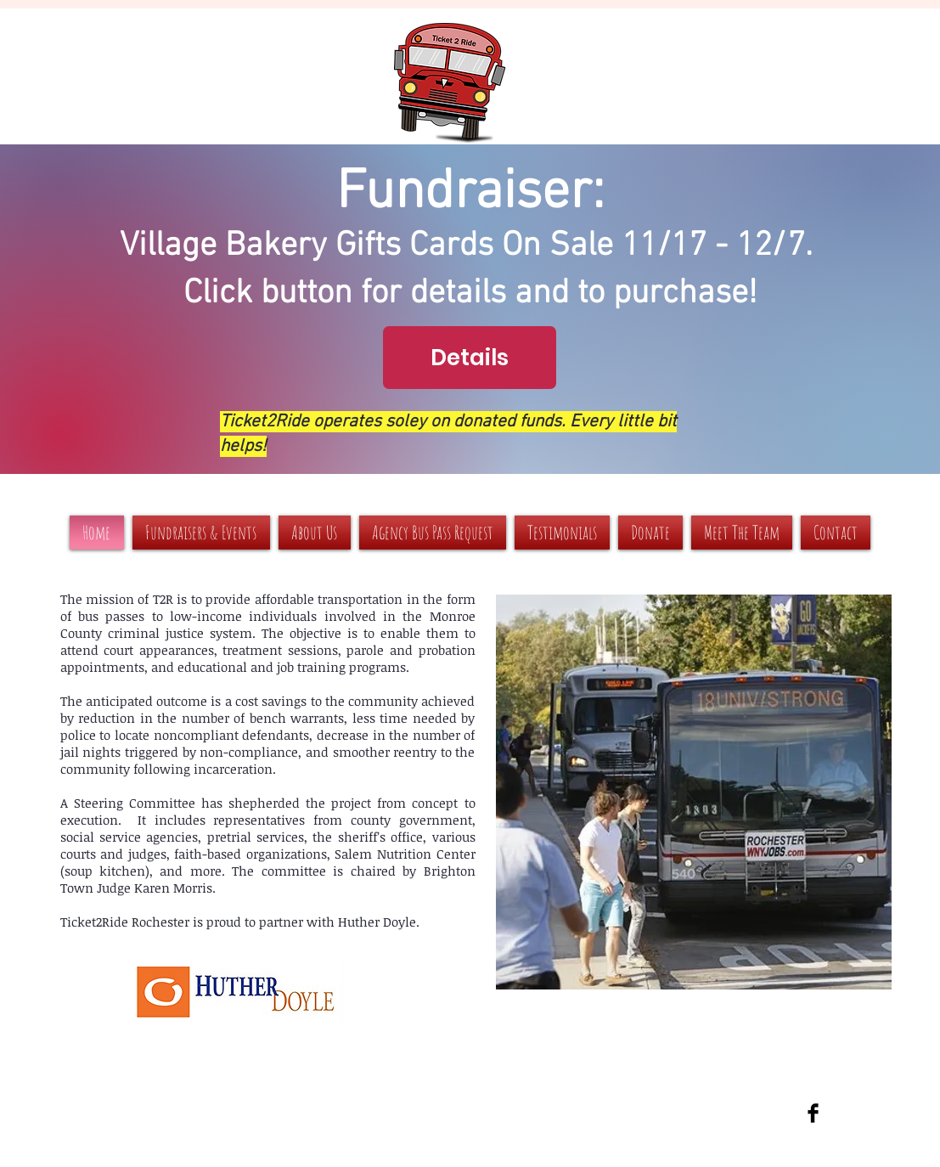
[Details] (469, 357)
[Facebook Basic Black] (813, 1113)
